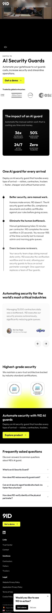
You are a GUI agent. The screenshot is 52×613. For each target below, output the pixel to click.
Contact (6, 550)
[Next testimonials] (45, 343)
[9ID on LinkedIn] (4, 532)
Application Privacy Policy (12, 587)
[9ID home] (6, 3)
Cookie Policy (8, 597)
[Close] (48, 596)
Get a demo (21, 607)
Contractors (7, 561)
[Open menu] (46, 3)
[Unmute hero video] (5, 47)
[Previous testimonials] (37, 343)
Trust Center (7, 545)
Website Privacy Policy (11, 582)
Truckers (6, 571)
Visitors (5, 566)
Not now (33, 607)
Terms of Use (8, 592)
